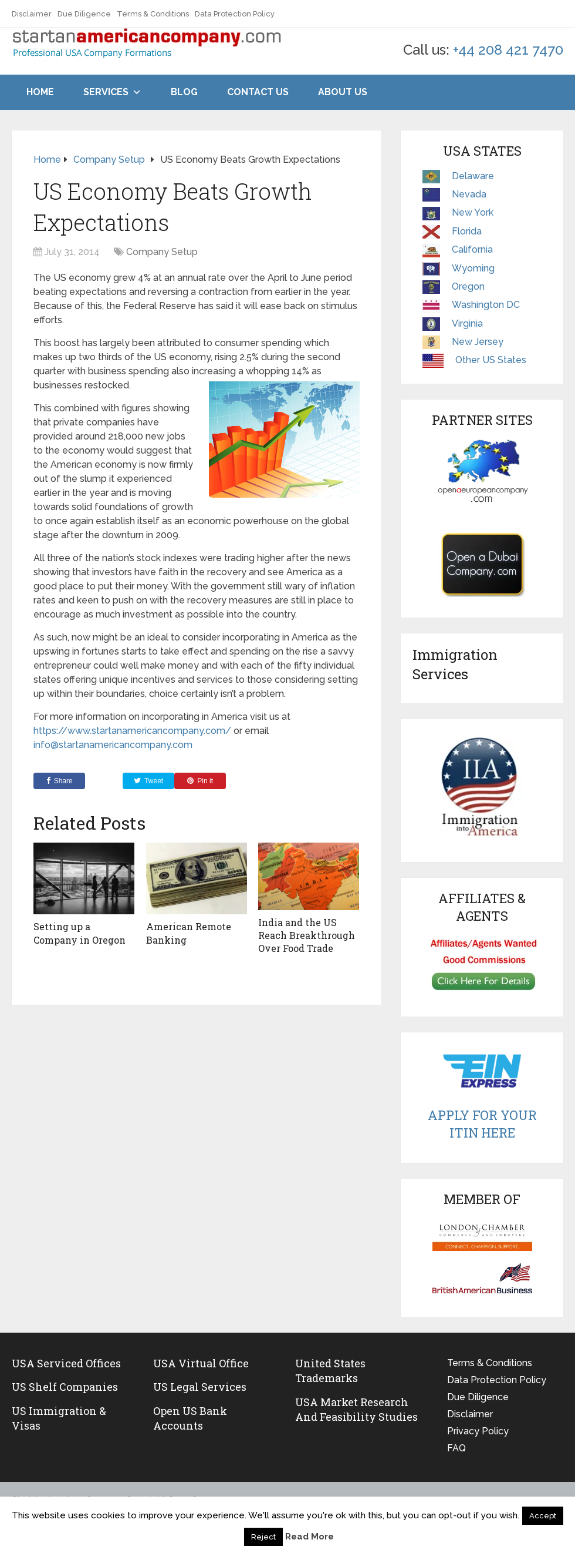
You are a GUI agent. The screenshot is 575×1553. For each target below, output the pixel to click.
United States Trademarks (330, 1370)
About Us (342, 92)
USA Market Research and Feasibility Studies (356, 1409)
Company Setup (162, 251)
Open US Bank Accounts (190, 1418)
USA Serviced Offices (66, 1363)
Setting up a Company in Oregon (79, 932)
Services (105, 92)
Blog (184, 92)
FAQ (456, 1448)
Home (40, 92)
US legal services (199, 1387)
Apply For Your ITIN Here (482, 1124)
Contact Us (258, 92)
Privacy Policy (478, 1431)
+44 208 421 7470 (508, 49)
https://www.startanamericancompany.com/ (132, 730)
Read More (309, 1536)
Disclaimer (32, 13)
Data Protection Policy (235, 13)
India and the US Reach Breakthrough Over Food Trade (306, 935)
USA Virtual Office (201, 1363)
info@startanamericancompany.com (112, 744)
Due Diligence (84, 13)
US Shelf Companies (65, 1387)
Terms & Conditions (153, 13)
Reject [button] (263, 1536)
